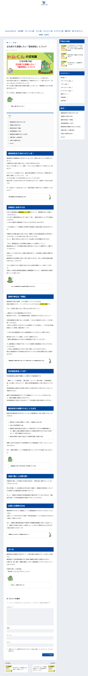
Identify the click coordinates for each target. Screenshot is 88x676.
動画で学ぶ (68, 31)
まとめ (12, 143)
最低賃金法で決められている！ (18, 122)
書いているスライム (77, 31)
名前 (9, 628)
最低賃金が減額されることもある (19, 134)
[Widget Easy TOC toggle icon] (65, 110)
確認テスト (65, 95)
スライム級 (38, 31)
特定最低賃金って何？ (16, 131)
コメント (10, 607)
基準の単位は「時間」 (16, 128)
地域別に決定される (15, 125)
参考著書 (64, 99)
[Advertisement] (44, 18)
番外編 (41, 35)
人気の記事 (20, 31)
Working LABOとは (10, 31)
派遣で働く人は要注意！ (17, 137)
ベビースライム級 (29, 31)
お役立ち (46, 35)
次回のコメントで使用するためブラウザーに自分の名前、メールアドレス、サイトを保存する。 (31, 650)
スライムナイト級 (47, 31)
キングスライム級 (58, 31)
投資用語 (64, 102)
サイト (9, 642)
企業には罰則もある (15, 140)
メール (9, 635)
